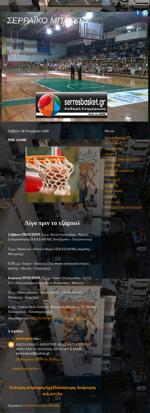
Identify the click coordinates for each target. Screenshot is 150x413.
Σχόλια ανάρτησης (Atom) (41, 405)
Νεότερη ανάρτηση (27, 387)
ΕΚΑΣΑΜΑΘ (113, 191)
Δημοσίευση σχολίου (25, 368)
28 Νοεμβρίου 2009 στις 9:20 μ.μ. (38, 359)
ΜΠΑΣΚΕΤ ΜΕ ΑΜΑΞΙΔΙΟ (123, 207)
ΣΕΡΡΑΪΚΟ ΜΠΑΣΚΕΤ (48, 20)
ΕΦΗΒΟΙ (111, 196)
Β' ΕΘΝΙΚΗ (112, 165)
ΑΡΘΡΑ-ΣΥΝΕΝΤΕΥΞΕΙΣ (122, 160)
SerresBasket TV (118, 138)
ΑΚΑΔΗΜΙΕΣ (114, 149)
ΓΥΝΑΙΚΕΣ (112, 180)
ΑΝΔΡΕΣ (111, 154)
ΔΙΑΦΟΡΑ (111, 185)
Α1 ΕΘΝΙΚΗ (113, 143)
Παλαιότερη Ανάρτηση (74, 387)
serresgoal (24, 338)
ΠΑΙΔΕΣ (110, 213)
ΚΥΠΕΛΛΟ (112, 202)
